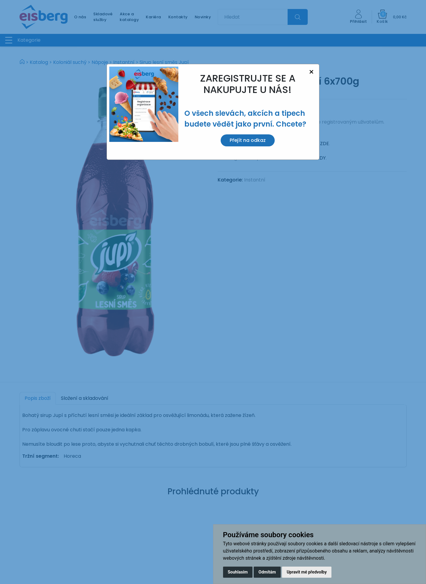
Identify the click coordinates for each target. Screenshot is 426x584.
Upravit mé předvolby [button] (307, 572)
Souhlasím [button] (238, 572)
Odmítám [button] (267, 572)
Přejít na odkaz (248, 140)
